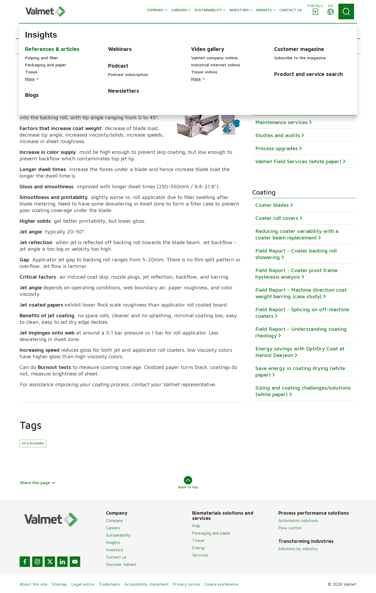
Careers (113, 527)
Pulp (196, 525)
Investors (114, 549)
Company (114, 520)
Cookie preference (221, 584)
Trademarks (109, 584)
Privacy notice (186, 584)
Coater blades (272, 205)
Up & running (32, 443)
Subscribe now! (273, 78)
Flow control (289, 527)
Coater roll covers (276, 218)
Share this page (38, 482)
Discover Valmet (121, 564)
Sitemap (59, 584)
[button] (35, 46)
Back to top (188, 482)
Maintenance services (281, 122)
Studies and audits (277, 135)
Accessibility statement (147, 584)
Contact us (116, 557)
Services (200, 555)
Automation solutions (298, 520)
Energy (198, 547)
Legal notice (82, 584)
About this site (34, 584)
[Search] (346, 11)
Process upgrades (276, 148)
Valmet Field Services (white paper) (298, 161)
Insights (113, 542)
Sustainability (118, 535)
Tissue (198, 540)
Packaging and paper (211, 533)
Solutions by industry (298, 548)
